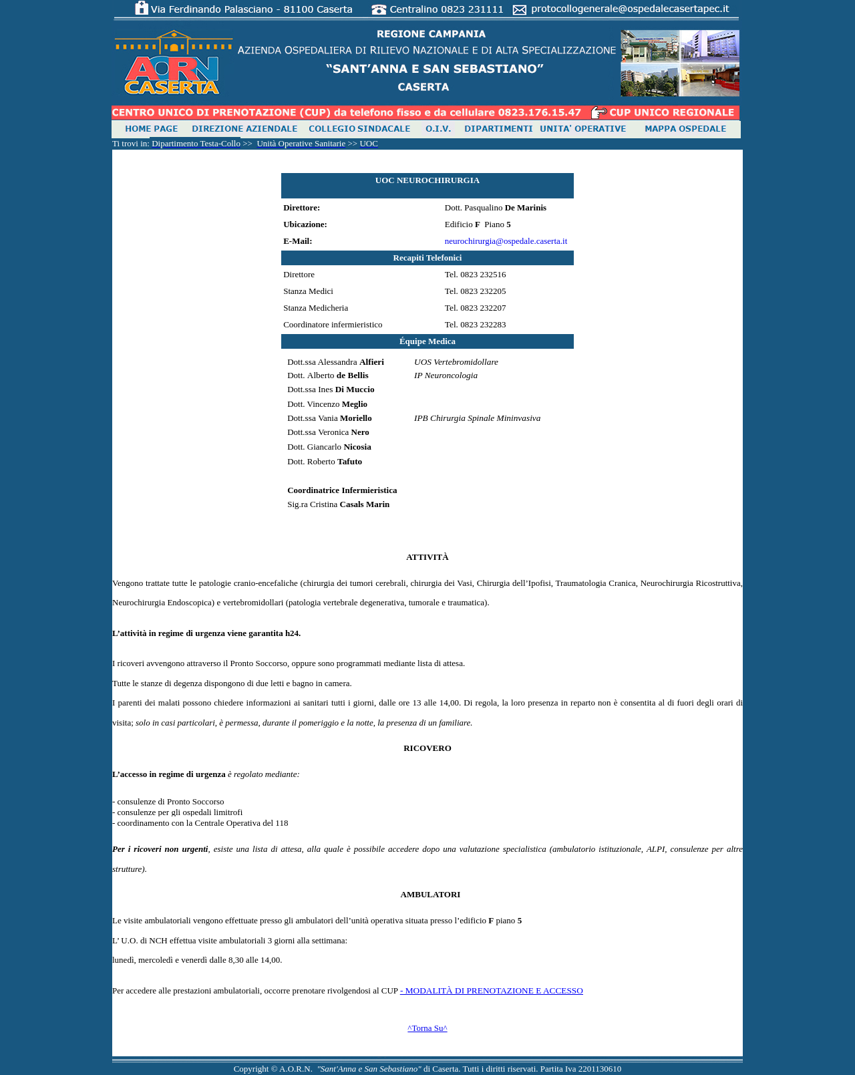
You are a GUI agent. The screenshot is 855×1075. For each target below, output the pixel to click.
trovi (130, 143)
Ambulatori (431, 894)
